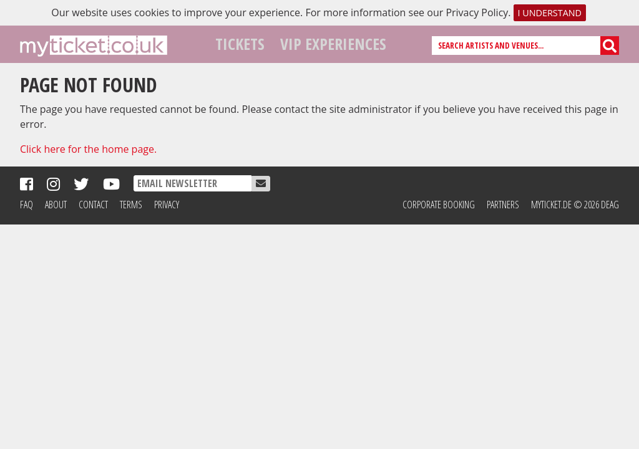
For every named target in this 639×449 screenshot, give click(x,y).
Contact (93, 204)
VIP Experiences (333, 44)
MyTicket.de (551, 204)
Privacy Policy (477, 12)
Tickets (240, 44)
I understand (549, 13)
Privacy (166, 204)
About (56, 204)
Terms (131, 204)
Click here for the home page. (88, 149)
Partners (503, 204)
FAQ (26, 204)
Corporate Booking (438, 204)
